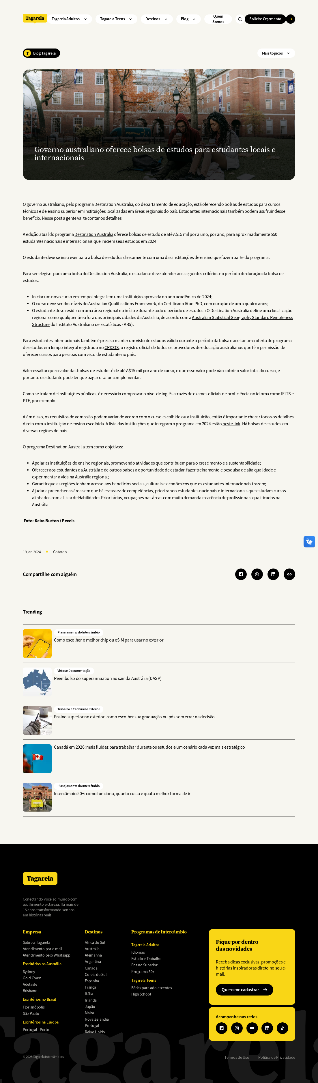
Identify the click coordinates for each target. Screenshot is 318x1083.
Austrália (92, 948)
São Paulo (31, 1013)
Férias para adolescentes (151, 987)
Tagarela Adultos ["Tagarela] (69, 18)
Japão (90, 1006)
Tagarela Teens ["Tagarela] (116, 18)
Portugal (92, 1025)
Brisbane (30, 990)
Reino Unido (95, 1031)
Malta (89, 1012)
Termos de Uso (237, 1057)
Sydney (29, 971)
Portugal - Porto (36, 1029)
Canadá (91, 968)
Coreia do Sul (95, 974)
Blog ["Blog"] (189, 18)
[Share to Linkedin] (273, 574)
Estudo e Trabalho (146, 958)
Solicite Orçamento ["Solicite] (267, 19)
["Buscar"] (240, 19)
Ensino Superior (144, 965)
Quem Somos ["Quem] (218, 19)
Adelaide (30, 984)
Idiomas (138, 952)
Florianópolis (33, 1007)
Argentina (93, 961)
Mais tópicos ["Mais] (276, 53)
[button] (289, 574)
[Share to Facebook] (241, 574)
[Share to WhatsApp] (257, 574)
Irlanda (91, 1000)
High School (141, 994)
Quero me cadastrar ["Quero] (245, 990)
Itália (89, 993)
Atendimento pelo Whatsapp (46, 955)
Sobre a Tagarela (36, 942)
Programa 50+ (142, 971)
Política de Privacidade (276, 1057)
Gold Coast (32, 978)
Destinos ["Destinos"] (156, 18)
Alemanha (93, 955)
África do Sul (95, 942)
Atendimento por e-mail (42, 948)
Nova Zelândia (97, 1019)
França (90, 987)
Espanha (92, 980)
